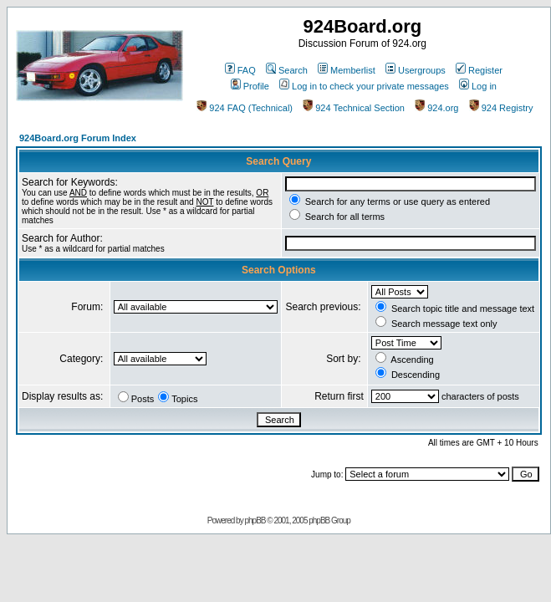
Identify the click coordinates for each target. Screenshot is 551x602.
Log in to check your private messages (364, 86)
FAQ (240, 70)
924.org (436, 108)
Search (287, 70)
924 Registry (501, 108)
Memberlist (346, 70)
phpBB (254, 520)
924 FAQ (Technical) (244, 108)
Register (479, 70)
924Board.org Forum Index (77, 138)
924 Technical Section (354, 108)
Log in (478, 86)
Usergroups (415, 70)
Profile (250, 86)
